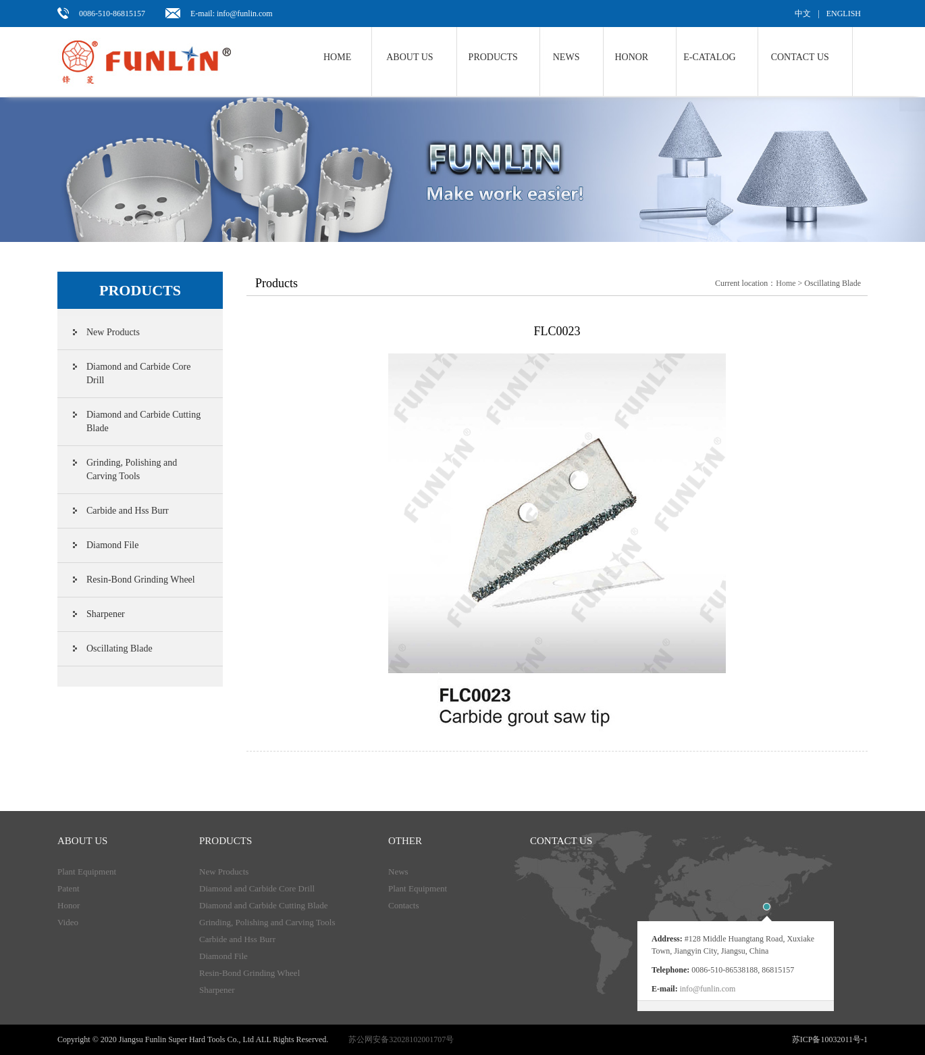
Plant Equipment (86, 871)
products (225, 840)
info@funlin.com (708, 988)
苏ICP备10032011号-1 (830, 1039)
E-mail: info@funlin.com (231, 13)
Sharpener (105, 614)
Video (67, 922)
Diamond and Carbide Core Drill (138, 373)
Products (493, 57)
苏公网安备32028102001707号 (401, 1039)
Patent (68, 888)
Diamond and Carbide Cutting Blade (143, 421)
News (398, 871)
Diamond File (112, 545)
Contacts (403, 905)
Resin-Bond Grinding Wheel (140, 579)
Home (337, 57)
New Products (113, 332)
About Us (82, 840)
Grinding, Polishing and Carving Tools (131, 469)
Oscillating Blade (119, 648)
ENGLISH (843, 13)
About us (409, 57)
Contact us (800, 57)
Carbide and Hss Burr (127, 511)
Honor (631, 57)
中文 (803, 13)
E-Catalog (709, 57)
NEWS (566, 57)
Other (405, 840)
